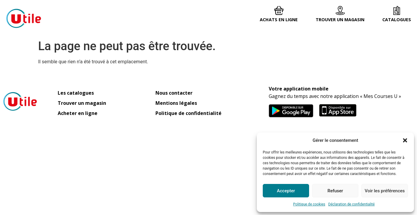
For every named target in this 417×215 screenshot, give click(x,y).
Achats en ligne (279, 19)
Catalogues (396, 19)
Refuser (335, 191)
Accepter (286, 191)
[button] (405, 140)
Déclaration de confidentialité (351, 204)
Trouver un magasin (340, 19)
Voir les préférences (385, 191)
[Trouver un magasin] (340, 10)
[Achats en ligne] (278, 10)
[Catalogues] (396, 10)
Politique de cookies (309, 204)
